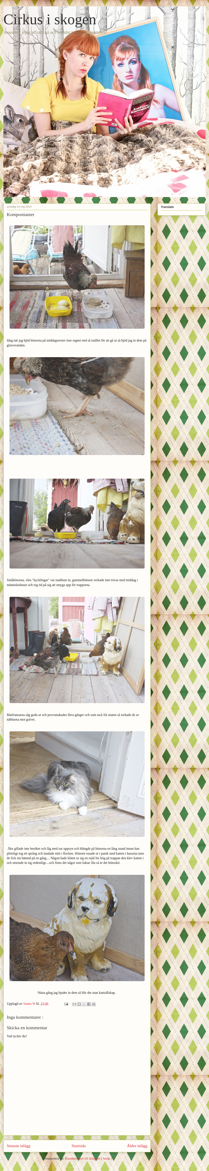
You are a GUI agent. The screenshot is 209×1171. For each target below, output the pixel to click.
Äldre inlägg (137, 1146)
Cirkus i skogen (49, 19)
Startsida (79, 1146)
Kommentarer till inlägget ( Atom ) (88, 1158)
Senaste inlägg (18, 1146)
